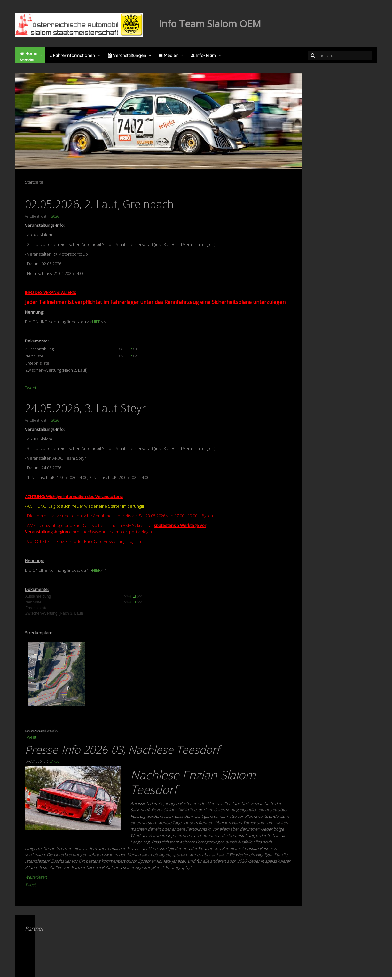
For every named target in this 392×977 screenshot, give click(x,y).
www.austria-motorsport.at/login (122, 532)
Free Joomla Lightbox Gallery (41, 730)
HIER (96, 321)
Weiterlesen (36, 877)
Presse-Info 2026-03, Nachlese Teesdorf (122, 749)
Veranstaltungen (127, 55)
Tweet (30, 387)
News (54, 761)
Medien (168, 55)
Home (28, 56)
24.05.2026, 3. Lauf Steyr (85, 408)
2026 (55, 216)
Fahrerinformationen (72, 55)
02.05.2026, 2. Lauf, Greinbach (99, 204)
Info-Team (203, 55)
